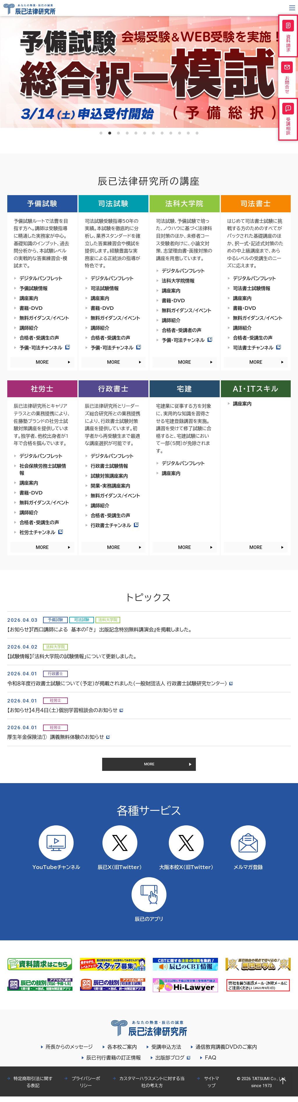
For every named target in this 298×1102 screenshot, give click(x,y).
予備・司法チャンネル (44, 347)
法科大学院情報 (178, 280)
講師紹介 (28, 328)
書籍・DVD (30, 308)
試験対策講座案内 (109, 476)
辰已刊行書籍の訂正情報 (113, 1063)
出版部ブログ (173, 1063)
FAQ (211, 1063)
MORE (42, 362)
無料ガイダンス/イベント (44, 318)
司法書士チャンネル (257, 347)
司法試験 (113, 203)
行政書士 (113, 388)
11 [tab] (188, 133)
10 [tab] (179, 133)
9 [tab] (170, 133)
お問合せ (288, 83)
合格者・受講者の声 (181, 330)
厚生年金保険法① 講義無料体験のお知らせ (59, 736)
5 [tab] (135, 133)
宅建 (184, 388)
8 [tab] (162, 133)
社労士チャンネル (41, 532)
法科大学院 (184, 203)
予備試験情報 (33, 288)
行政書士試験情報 (109, 466)
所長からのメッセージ (69, 1052)
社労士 (42, 388)
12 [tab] (197, 133)
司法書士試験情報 (251, 288)
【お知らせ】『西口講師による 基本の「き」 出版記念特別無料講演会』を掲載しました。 (99, 629)
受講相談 (288, 129)
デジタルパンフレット (40, 278)
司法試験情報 (105, 288)
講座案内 (28, 298)
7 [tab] (153, 133)
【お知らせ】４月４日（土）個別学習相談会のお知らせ (66, 710)
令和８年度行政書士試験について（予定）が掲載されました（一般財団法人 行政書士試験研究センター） (121, 683)
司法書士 (255, 203)
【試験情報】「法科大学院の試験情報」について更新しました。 (71, 656)
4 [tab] (127, 133)
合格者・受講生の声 (39, 337)
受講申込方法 (166, 1052)
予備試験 (42, 203)
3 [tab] (118, 133)
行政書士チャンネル (115, 525)
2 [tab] (109, 133)
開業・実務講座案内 (110, 485)
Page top (283, 1081)
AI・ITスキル (256, 388)
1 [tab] (101, 133)
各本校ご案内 (122, 1052)
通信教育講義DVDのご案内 (226, 1052)
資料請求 (288, 37)
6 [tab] (144, 133)
